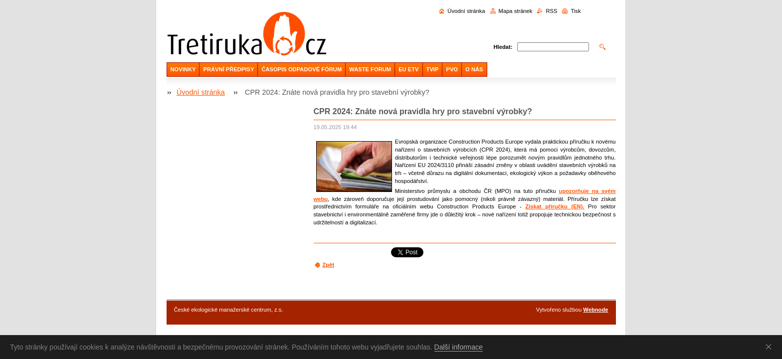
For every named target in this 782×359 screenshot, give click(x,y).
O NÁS (474, 69)
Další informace (458, 347)
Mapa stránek (516, 11)
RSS (551, 11)
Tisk (576, 11)
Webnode (595, 310)
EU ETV (408, 69)
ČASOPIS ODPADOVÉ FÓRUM (301, 69)
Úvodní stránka (466, 11)
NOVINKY (183, 69)
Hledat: (503, 47)
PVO (452, 69)
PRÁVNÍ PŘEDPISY (228, 69)
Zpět (329, 265)
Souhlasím (770, 346)
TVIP (432, 69)
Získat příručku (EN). (554, 206)
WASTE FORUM (370, 69)
